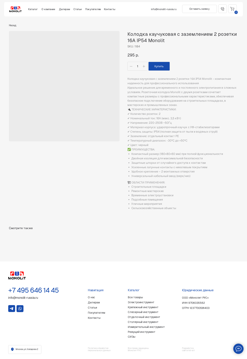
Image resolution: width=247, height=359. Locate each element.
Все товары (135, 297)
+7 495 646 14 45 (33, 290)
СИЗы (131, 336)
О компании (48, 9)
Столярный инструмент (143, 321)
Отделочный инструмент (144, 317)
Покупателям (93, 9)
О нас (91, 297)
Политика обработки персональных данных (99, 349)
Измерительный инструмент (146, 326)
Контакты (109, 9)
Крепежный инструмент (143, 307)
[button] (199, 9)
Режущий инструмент (141, 331)
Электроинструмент (141, 302)
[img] (11, 308)
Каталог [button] (33, 9)
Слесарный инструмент (143, 312)
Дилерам (64, 9)
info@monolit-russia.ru (164, 9)
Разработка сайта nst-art (188, 349)
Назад (12, 25)
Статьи (77, 9)
